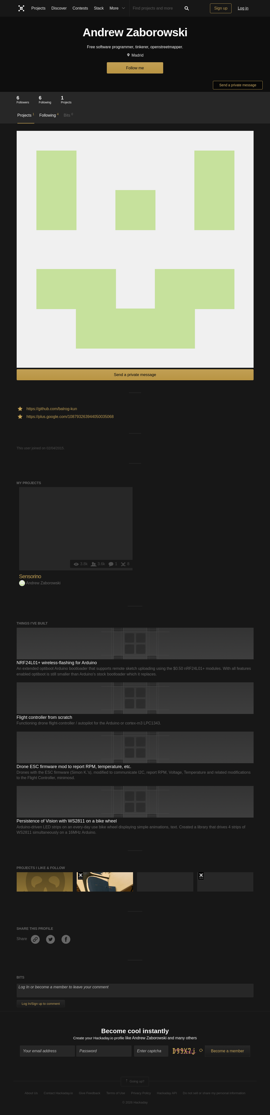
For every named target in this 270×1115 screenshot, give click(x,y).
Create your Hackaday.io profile (98, 1038)
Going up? (134, 1082)
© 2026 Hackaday (135, 1103)
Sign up (220, 8)
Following (49, 114)
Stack (99, 8)
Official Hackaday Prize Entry (80, 876)
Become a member (227, 1052)
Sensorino (30, 576)
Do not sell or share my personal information (214, 1093)
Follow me (135, 68)
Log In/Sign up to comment (41, 1003)
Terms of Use (115, 1093)
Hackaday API (167, 1093)
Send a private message (237, 85)
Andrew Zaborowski (40, 583)
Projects (38, 8)
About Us (31, 1093)
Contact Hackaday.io (58, 1093)
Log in (243, 8)
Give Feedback (89, 1093)
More (118, 8)
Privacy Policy (141, 1093)
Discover (59, 8)
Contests (80, 8)
